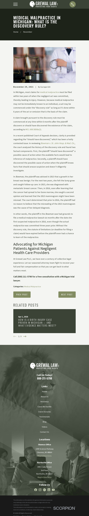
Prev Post (22, 294)
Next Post (67, 294)
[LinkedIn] (49, 489)
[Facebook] (35, 489)
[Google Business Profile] (44, 489)
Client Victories (44, 412)
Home (44, 391)
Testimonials (44, 417)
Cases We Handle (44, 406)
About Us (44, 396)
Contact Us (44, 432)
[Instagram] (40, 489)
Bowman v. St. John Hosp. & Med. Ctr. (58, 143)
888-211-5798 (44, 378)
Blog (44, 422)
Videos (44, 427)
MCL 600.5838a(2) (33, 129)
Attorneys (44, 401)
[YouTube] (53, 489)
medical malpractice (49, 92)
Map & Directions (45, 456)
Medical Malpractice (32, 286)
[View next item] (24, 336)
